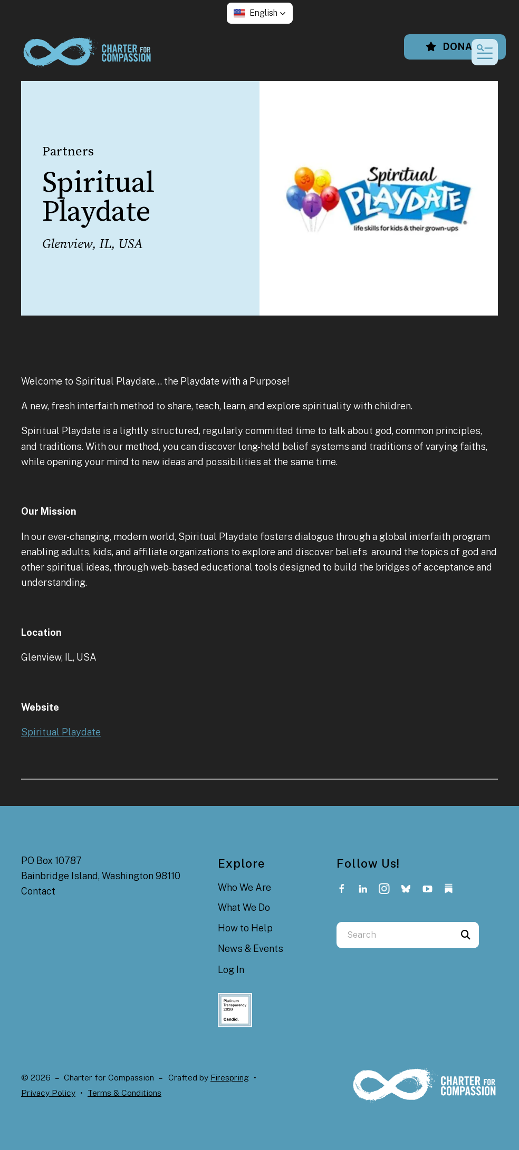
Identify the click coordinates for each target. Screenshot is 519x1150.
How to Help (245, 927)
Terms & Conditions (124, 1093)
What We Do (244, 907)
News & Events (250, 948)
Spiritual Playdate (61, 732)
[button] (260, 13)
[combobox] (395, 935)
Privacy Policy (48, 1093)
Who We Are (244, 887)
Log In (231, 969)
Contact (38, 891)
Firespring (229, 1078)
